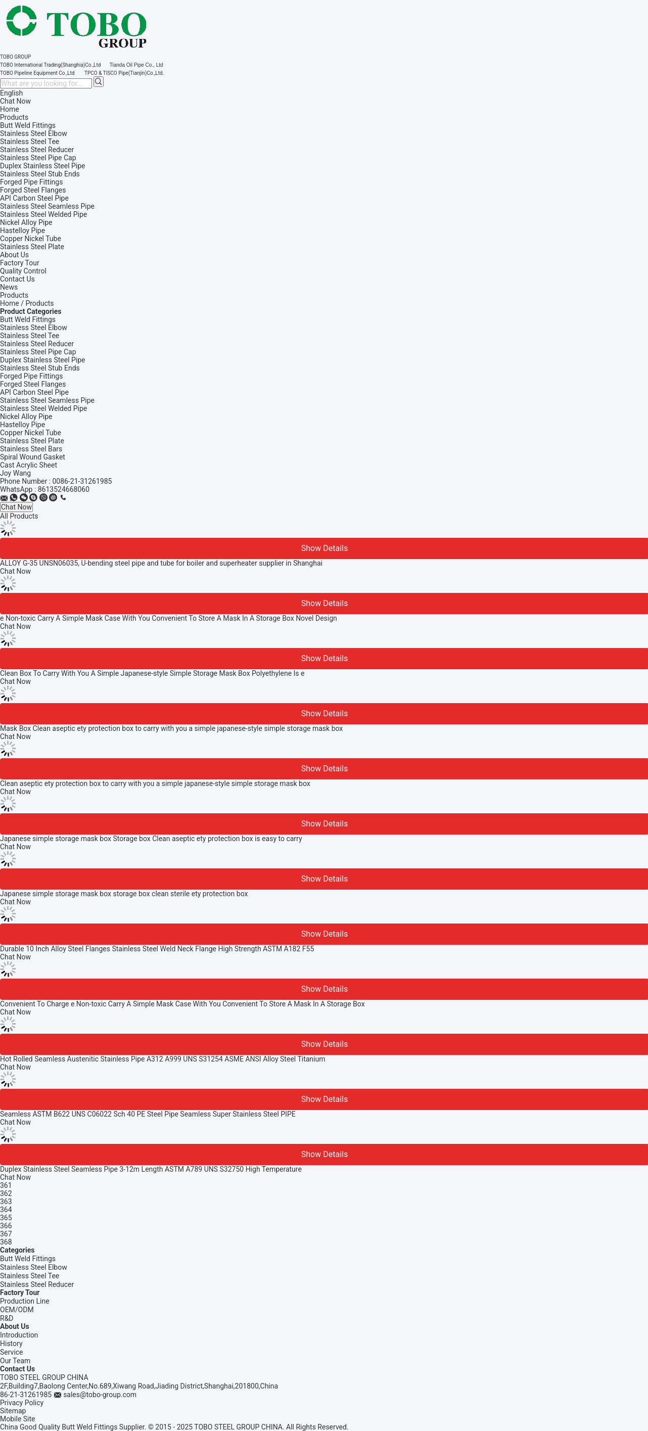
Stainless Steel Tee (29, 336)
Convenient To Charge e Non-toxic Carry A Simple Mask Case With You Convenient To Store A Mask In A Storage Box (182, 1004)
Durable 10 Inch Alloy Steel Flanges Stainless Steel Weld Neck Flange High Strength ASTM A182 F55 (157, 949)
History (11, 1344)
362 (6, 1193)
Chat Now (15, 101)
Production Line (25, 1301)
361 (6, 1185)
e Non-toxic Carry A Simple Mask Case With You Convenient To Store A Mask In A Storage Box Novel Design (168, 618)
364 (6, 1210)
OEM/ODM (17, 1310)
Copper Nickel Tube (30, 433)
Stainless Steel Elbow (33, 328)
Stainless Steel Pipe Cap (38, 352)
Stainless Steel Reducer (37, 344)
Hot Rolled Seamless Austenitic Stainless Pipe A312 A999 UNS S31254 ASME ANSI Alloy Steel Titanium (163, 1059)
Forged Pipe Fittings (31, 376)
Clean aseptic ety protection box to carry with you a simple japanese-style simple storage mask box (155, 783)
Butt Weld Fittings (28, 319)
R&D (7, 1318)
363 (6, 1201)
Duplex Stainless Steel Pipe (42, 360)
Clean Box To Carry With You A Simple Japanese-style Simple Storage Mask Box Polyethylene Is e (152, 673)
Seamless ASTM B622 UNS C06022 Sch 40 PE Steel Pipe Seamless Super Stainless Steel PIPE (148, 1114)
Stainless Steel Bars (31, 449)
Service (11, 1352)
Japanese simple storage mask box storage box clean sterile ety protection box (124, 894)
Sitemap (13, 1411)
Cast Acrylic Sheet (28, 465)
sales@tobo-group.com (99, 1395)
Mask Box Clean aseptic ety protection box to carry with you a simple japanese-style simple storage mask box (171, 728)
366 (6, 1226)
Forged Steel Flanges (33, 384)
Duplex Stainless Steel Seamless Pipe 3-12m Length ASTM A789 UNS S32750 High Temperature (151, 1169)
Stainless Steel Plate (32, 441)
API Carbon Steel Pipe (34, 392)
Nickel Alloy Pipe (26, 416)
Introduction (19, 1335)
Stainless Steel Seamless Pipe (47, 400)
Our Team (15, 1361)
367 (6, 1234)
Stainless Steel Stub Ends (40, 368)
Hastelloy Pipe (22, 425)
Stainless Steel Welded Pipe (43, 408)
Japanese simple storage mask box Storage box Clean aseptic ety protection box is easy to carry (151, 839)
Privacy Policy (21, 1403)
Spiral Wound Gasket (32, 457)
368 (6, 1242)
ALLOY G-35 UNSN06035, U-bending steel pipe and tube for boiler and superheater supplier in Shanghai (161, 563)
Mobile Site (17, 1419)
